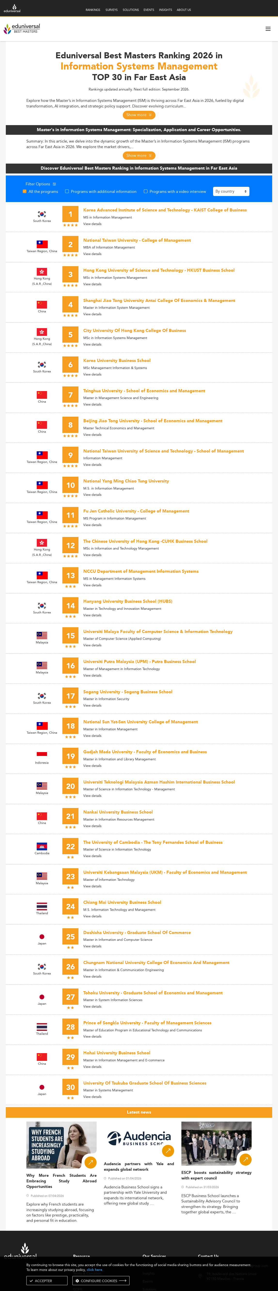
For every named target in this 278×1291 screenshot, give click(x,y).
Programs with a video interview (178, 191)
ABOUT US (184, 10)
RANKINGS (93, 10)
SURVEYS (112, 10)
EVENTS (149, 10)
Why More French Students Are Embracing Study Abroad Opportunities (61, 1181)
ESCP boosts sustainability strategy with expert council (216, 1175)
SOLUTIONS (131, 10)
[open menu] (268, 28)
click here (94, 1270)
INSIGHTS (165, 10)
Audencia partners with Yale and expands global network (139, 1167)
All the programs (43, 191)
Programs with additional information (104, 191)
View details (92, 223)
